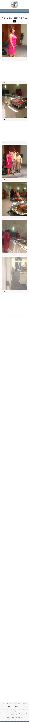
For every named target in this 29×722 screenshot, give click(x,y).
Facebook (11, 706)
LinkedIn (18, 706)
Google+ (13, 706)
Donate (19, 703)
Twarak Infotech (20, 718)
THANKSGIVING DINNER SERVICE (11, 14)
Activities (14, 703)
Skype (20, 706)
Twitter (9, 706)
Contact (25, 703)
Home (2, 14)
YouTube (16, 706)
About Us (9, 703)
